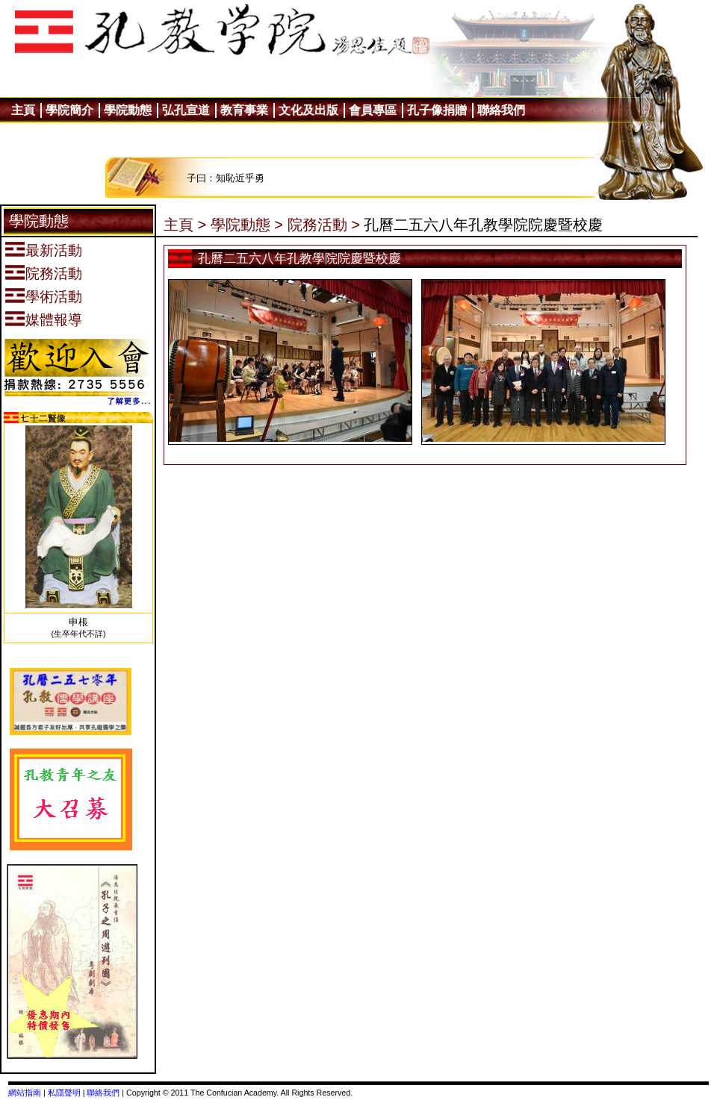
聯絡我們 (103, 1092)
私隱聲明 (64, 1092)
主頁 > (185, 224)
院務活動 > (324, 224)
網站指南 (24, 1092)
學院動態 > (247, 224)
